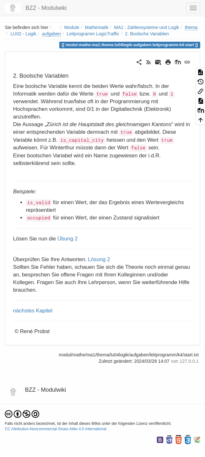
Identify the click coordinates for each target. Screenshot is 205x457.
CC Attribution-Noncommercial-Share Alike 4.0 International (55, 429)
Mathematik (96, 27)
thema (191, 27)
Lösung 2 (99, 259)
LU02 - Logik (23, 33)
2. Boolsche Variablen (147, 33)
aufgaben (51, 33)
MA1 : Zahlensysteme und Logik (146, 27)
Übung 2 (67, 239)
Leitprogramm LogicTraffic (93, 33)
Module (71, 27)
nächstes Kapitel (32, 311)
